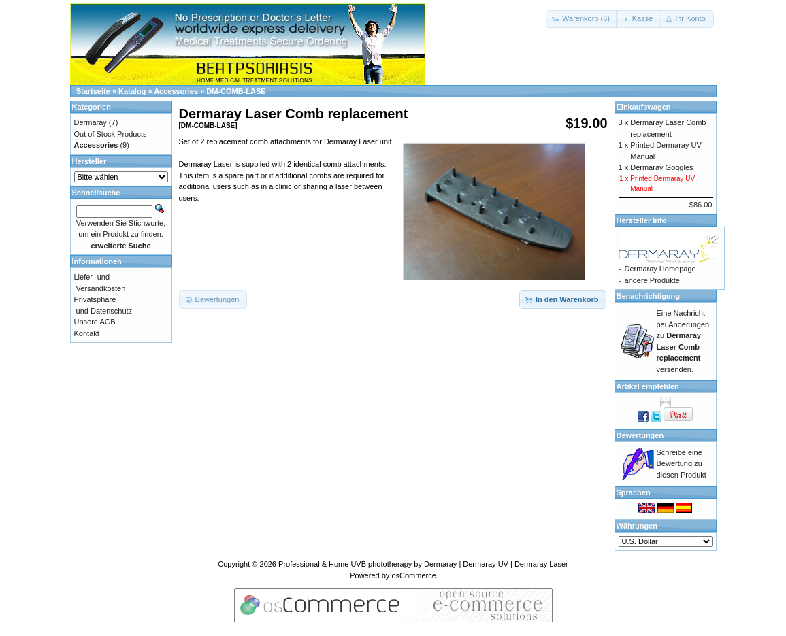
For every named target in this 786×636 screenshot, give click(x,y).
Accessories (176, 91)
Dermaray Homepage (660, 269)
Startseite (93, 91)
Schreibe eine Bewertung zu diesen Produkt (681, 463)
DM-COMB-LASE (235, 91)
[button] (582, 19)
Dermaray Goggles (661, 167)
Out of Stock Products (110, 134)
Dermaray (90, 122)
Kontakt (86, 333)
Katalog (132, 91)
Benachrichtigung (649, 296)
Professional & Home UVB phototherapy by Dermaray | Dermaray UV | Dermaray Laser (423, 564)
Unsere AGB (95, 322)
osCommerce (413, 575)
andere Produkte (652, 280)
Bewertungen (640, 435)
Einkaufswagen (644, 107)
